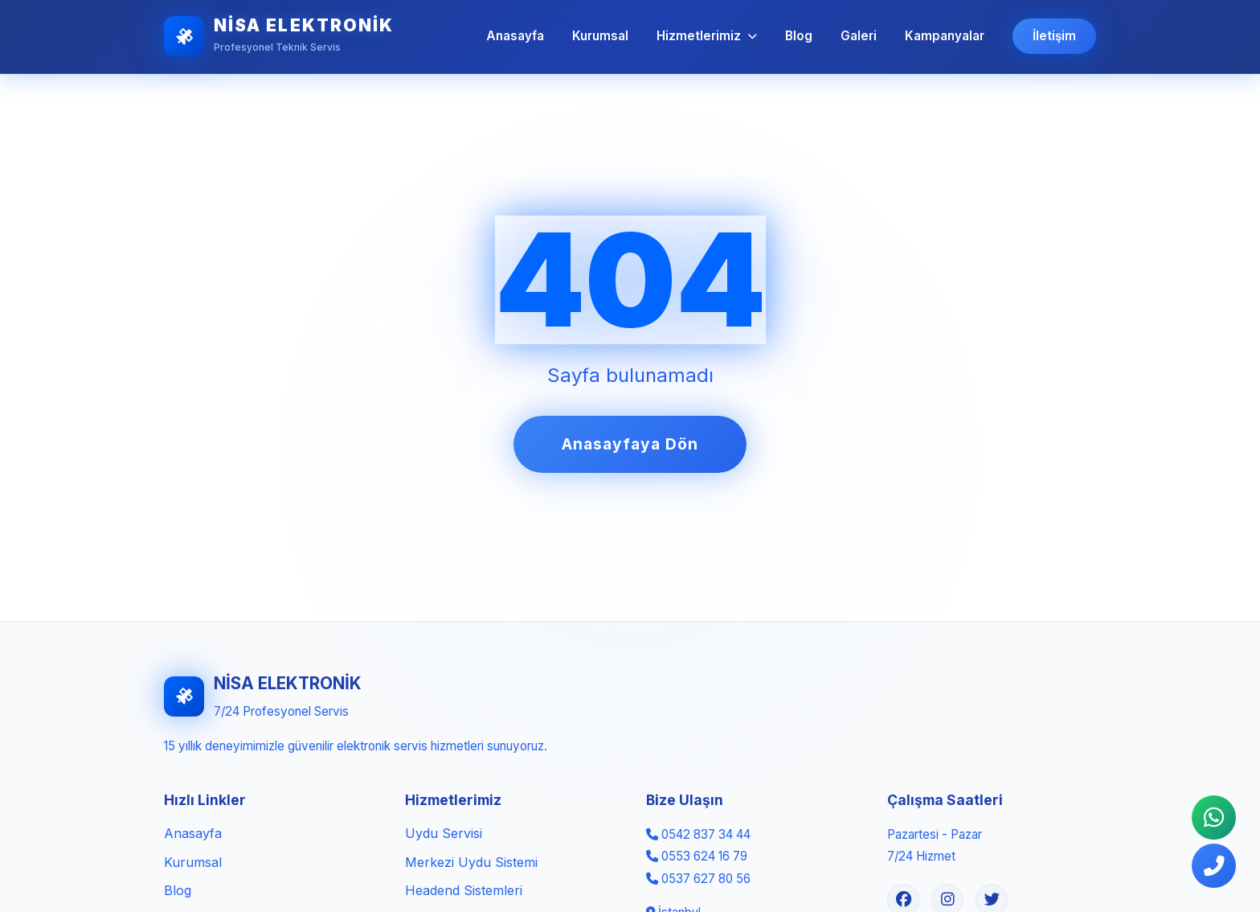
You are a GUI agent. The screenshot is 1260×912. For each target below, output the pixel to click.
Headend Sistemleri (463, 890)
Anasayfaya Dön (630, 444)
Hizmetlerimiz (707, 35)
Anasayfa (515, 35)
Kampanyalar (944, 35)
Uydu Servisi (443, 833)
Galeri (859, 35)
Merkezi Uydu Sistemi (471, 862)
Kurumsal (600, 35)
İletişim (1054, 35)
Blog (798, 35)
